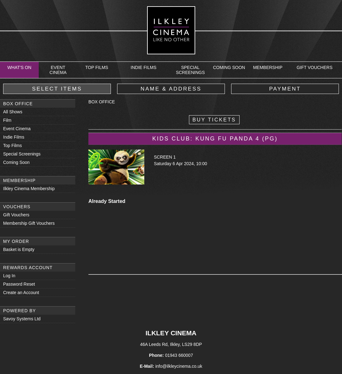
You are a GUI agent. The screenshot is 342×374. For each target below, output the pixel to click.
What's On (19, 67)
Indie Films (143, 67)
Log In (9, 275)
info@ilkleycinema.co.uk (178, 366)
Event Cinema (58, 70)
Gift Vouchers (315, 67)
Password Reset (19, 284)
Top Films (96, 67)
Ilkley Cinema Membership (29, 188)
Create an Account (21, 292)
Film (7, 120)
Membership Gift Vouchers (29, 223)
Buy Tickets (214, 119)
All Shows (12, 111)
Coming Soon (229, 67)
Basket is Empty (18, 249)
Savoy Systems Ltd (22, 318)
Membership (267, 67)
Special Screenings (190, 70)
